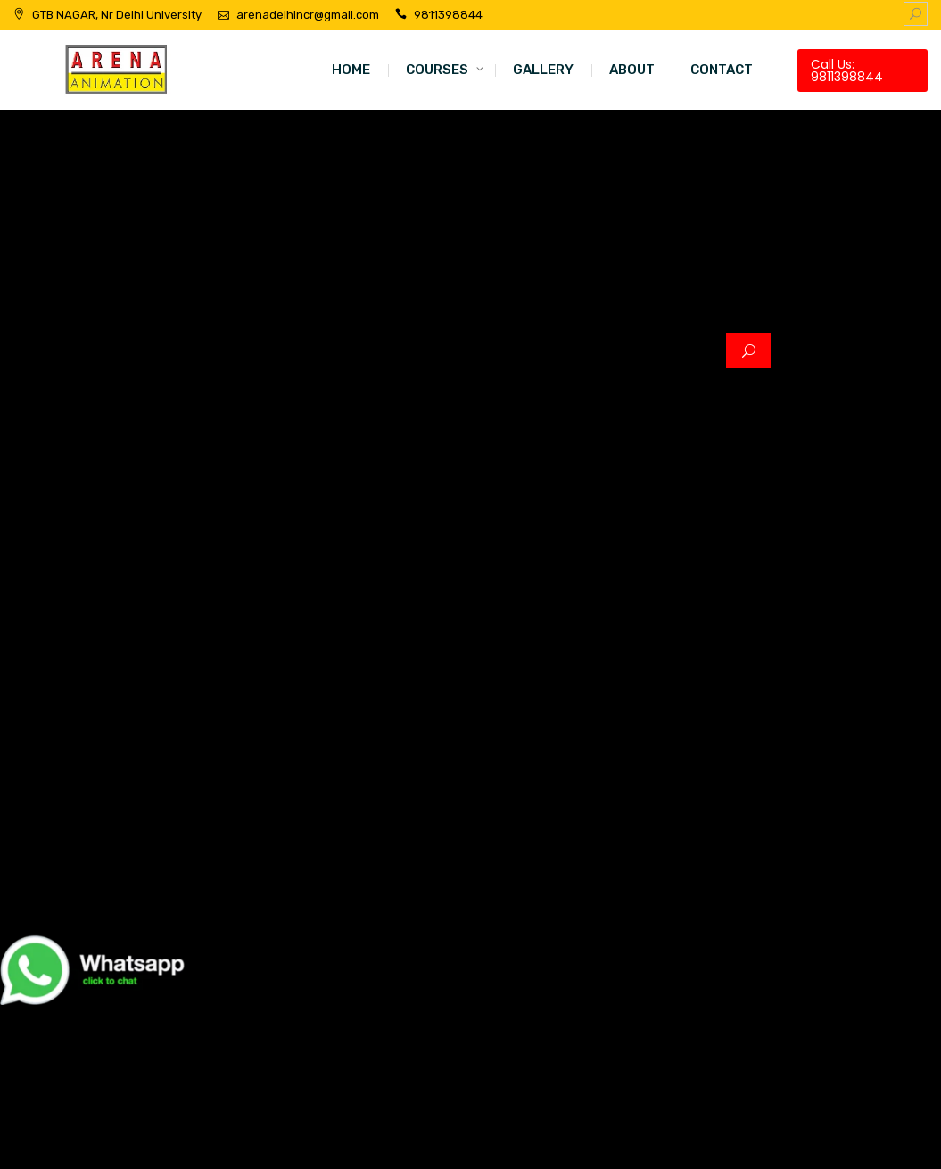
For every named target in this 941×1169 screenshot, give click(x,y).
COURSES (437, 70)
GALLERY (543, 70)
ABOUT (632, 70)
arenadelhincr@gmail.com (307, 14)
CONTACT (721, 70)
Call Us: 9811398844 (847, 70)
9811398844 (448, 14)
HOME (351, 70)
